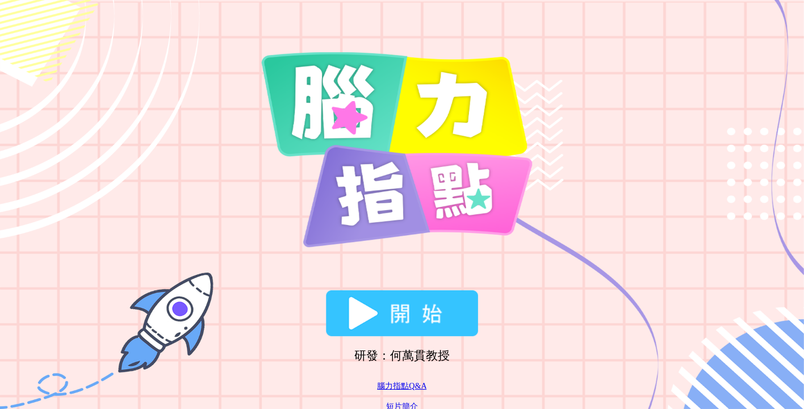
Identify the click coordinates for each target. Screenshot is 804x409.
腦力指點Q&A (401, 385)
